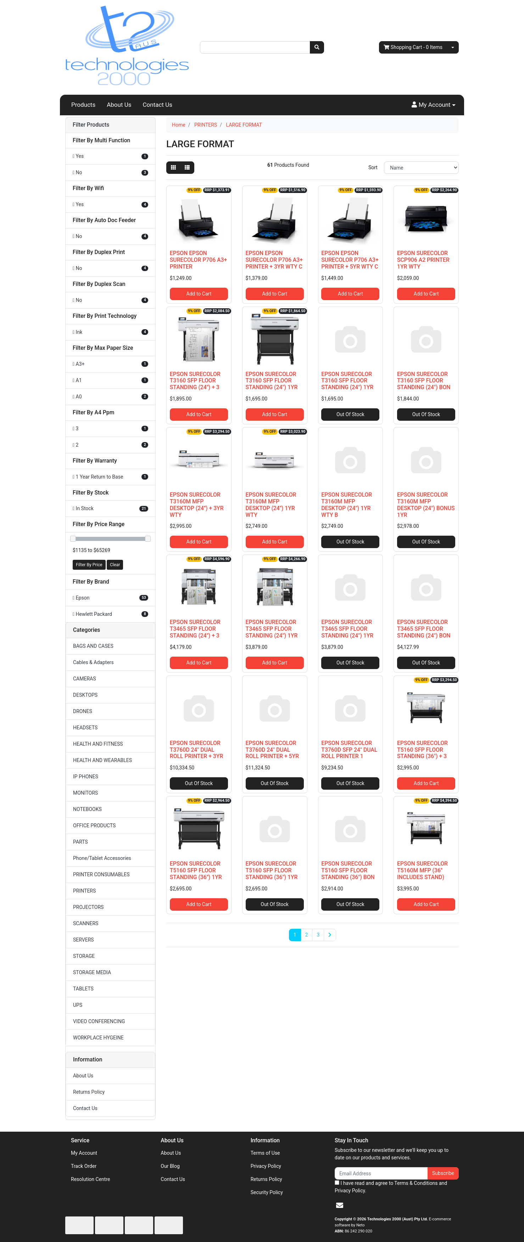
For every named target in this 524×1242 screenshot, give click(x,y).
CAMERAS (84, 678)
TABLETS (83, 989)
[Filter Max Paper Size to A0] (110, 396)
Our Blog (170, 1166)
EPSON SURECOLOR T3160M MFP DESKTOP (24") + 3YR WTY (197, 504)
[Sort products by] (421, 167)
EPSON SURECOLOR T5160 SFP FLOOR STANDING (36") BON (347, 870)
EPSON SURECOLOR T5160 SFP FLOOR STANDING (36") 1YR (196, 870)
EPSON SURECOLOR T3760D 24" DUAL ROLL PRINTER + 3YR (196, 750)
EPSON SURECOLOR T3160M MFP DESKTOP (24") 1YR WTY (271, 504)
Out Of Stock (350, 414)
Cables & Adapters (93, 662)
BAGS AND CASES (93, 646)
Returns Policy (89, 1092)
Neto (360, 1225)
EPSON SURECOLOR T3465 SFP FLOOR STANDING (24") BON (423, 629)
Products (83, 104)
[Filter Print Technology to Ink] (110, 332)
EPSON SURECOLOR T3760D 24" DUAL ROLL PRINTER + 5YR (272, 750)
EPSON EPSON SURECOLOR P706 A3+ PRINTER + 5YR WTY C (349, 260)
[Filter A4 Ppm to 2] (110, 445)
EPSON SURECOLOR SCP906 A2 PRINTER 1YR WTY (423, 260)
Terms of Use (265, 1153)
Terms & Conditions (415, 1183)
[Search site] (317, 47)
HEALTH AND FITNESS (98, 744)
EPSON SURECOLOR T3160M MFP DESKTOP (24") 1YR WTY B (346, 504)
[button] (433, 105)
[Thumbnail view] (173, 167)
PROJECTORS (88, 907)
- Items (413, 47)
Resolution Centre (90, 1179)
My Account (84, 1153)
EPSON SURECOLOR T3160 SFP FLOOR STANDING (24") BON (423, 381)
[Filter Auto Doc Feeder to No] (110, 236)
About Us (119, 104)
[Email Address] (381, 1173)
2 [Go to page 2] (306, 935)
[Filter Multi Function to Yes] (110, 156)
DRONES (82, 711)
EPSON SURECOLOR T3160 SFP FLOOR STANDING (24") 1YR (272, 381)
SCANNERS (85, 923)
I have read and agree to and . (391, 1186)
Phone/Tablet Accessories (102, 858)
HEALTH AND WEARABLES (102, 760)
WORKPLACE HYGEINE (98, 1037)
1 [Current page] (295, 935)
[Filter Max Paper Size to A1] (110, 380)
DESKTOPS (85, 695)
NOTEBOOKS (87, 809)
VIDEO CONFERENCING (99, 1021)
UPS (77, 1005)
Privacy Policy (266, 1166)
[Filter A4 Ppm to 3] (110, 428)
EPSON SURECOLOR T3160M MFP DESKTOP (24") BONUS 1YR (426, 504)
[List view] (187, 167)
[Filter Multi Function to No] (110, 172)
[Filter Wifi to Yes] (110, 204)
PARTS (80, 842)
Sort (373, 167)
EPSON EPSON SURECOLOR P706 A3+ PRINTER (198, 260)
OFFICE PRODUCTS (94, 825)
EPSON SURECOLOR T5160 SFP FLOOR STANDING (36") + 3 (422, 750)
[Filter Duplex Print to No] (110, 268)
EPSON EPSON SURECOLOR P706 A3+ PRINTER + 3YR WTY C (274, 260)
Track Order (83, 1166)
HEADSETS (85, 727)
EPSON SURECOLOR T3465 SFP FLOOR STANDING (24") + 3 (195, 629)
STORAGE (84, 956)
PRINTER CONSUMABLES (101, 874)
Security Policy (267, 1192)
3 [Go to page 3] (318, 935)
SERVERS (83, 940)
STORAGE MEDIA (92, 972)
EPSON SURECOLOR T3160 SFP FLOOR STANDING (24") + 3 (195, 381)
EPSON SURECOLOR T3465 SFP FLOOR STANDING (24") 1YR (272, 629)
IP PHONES (85, 776)
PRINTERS (84, 891)
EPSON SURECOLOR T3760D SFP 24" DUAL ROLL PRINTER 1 (349, 750)
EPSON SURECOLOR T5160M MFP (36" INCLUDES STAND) (422, 870)
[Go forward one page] (330, 935)
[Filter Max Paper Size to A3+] (110, 364)
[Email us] (339, 1205)
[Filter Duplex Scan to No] (110, 300)
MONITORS (85, 793)
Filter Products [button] (91, 125)
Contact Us (157, 104)
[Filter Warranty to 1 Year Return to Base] (110, 477)
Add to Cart (199, 294)
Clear (115, 564)
